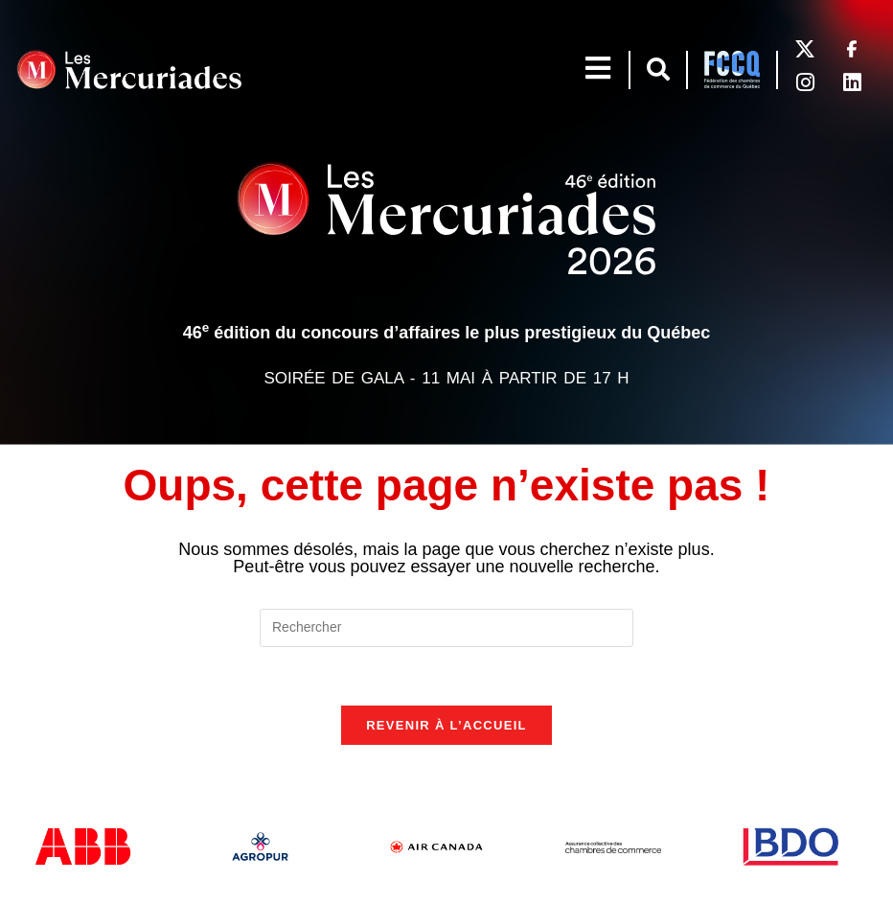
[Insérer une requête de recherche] (446, 628)
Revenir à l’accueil (446, 725)
